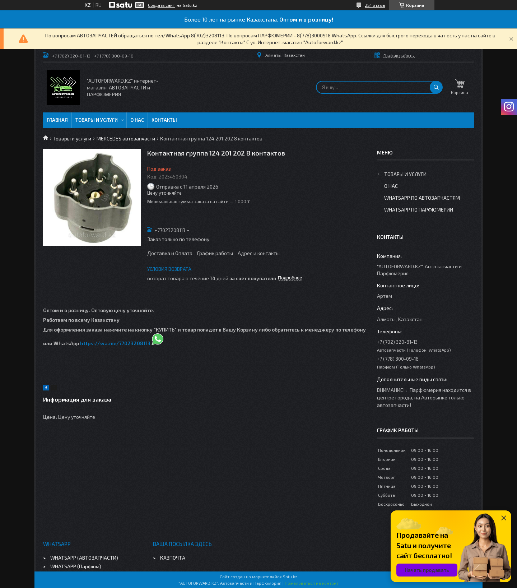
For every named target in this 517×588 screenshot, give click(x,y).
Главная (57, 120)
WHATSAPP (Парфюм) (75, 566)
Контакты (164, 120)
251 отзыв (375, 5)
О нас (137, 120)
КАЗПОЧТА (172, 558)
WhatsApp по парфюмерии (418, 210)
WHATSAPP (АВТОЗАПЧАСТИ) (84, 558)
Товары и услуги (96, 120)
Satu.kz (290, 576)
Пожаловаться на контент (312, 582)
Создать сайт (161, 5)
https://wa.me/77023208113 (115, 343)
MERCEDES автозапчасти (126, 138)
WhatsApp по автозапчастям (422, 198)
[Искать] (436, 87)
